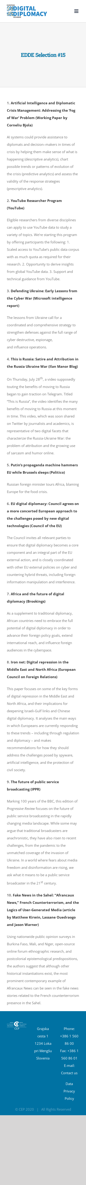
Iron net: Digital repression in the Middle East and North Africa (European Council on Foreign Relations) (41, 669)
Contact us (69, 1073)
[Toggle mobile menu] (76, 11)
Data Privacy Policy (69, 1091)
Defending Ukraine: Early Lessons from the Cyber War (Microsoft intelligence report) (42, 298)
